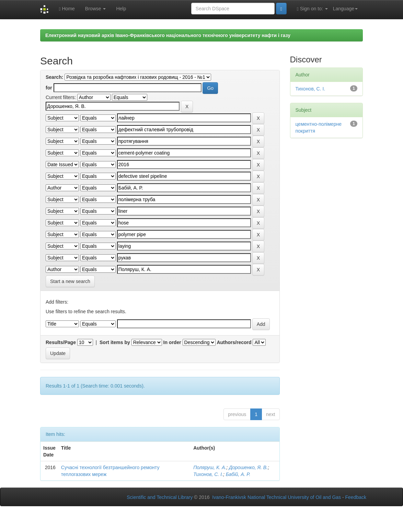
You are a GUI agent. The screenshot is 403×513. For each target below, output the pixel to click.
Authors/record (234, 342)
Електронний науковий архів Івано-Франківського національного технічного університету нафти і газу (167, 35)
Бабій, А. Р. (238, 474)
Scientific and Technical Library (160, 497)
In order (172, 342)
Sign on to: (312, 9)
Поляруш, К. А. (209, 467)
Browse (95, 8)
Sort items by (115, 342)
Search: (54, 77)
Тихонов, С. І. (208, 474)
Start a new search (70, 281)
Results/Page (61, 342)
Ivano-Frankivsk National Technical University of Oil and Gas (276, 497)
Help (121, 8)
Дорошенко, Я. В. (248, 467)
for (49, 87)
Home (66, 9)
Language (345, 8)
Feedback (355, 497)
